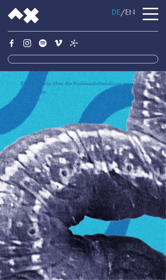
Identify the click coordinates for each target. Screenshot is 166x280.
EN (130, 12)
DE (116, 12)
